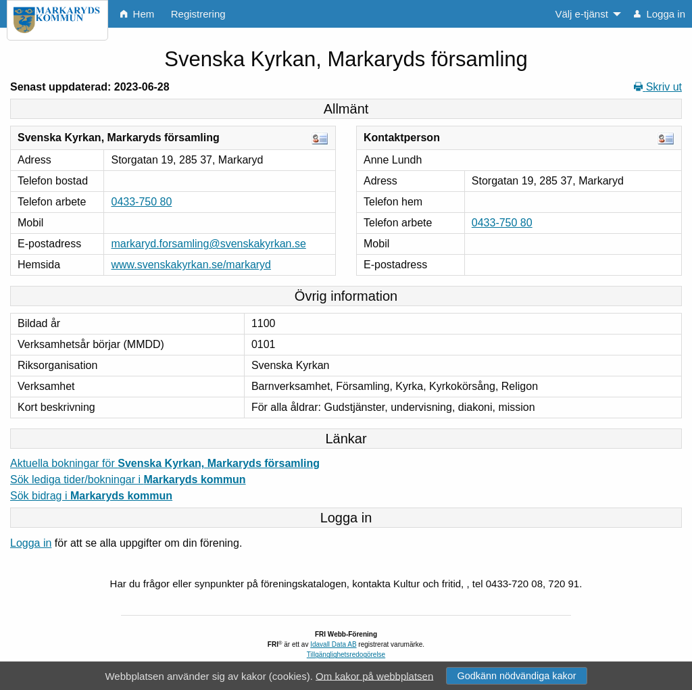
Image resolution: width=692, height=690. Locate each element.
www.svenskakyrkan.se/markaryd (191, 264)
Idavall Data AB (333, 644)
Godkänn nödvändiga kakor (516, 675)
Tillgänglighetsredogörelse (346, 654)
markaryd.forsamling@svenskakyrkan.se (208, 243)
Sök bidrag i (91, 495)
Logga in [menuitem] (659, 14)
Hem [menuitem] (137, 14)
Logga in (30, 543)
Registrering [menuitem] (198, 14)
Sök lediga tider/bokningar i (128, 479)
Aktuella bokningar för (165, 463)
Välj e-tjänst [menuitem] (581, 14)
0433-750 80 (141, 201)
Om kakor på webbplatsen (374, 675)
